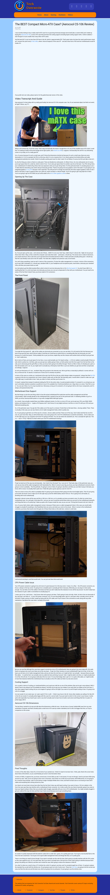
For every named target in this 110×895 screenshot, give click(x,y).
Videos (70, 15)
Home (39, 15)
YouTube (51, 890)
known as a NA (58, 150)
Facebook (28, 890)
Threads (61, 890)
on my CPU (29, 169)
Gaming (53, 15)
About (46, 15)
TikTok (72, 890)
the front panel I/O (72, 268)
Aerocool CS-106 (26, 34)
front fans (74, 867)
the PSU (92, 375)
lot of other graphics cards (58, 173)
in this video (34, 41)
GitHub (18, 890)
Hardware (62, 15)
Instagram (40, 890)
